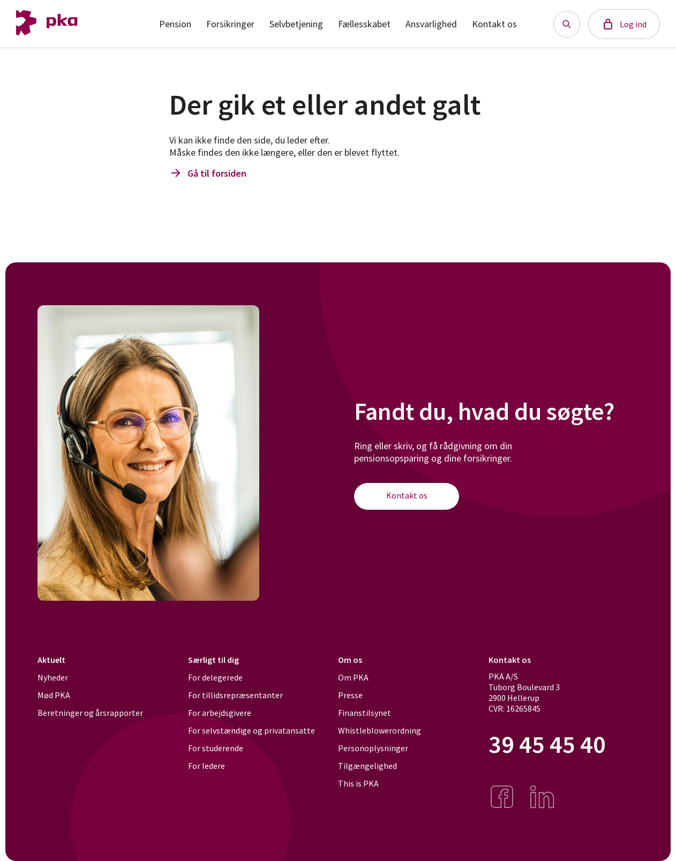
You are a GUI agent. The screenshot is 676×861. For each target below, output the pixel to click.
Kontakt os (494, 24)
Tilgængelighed (367, 765)
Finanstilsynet (364, 712)
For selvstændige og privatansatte (251, 730)
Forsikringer (230, 24)
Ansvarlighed (431, 24)
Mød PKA (53, 695)
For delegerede (215, 677)
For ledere (206, 765)
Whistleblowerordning (379, 730)
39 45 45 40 (547, 744)
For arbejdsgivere (219, 712)
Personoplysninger (373, 748)
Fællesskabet (364, 24)
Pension (175, 24)
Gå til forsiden (207, 173)
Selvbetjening (296, 24)
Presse (350, 695)
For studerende (215, 748)
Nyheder (52, 677)
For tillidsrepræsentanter (235, 695)
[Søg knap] (566, 24)
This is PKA (358, 783)
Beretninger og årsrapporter (90, 712)
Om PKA (353, 677)
